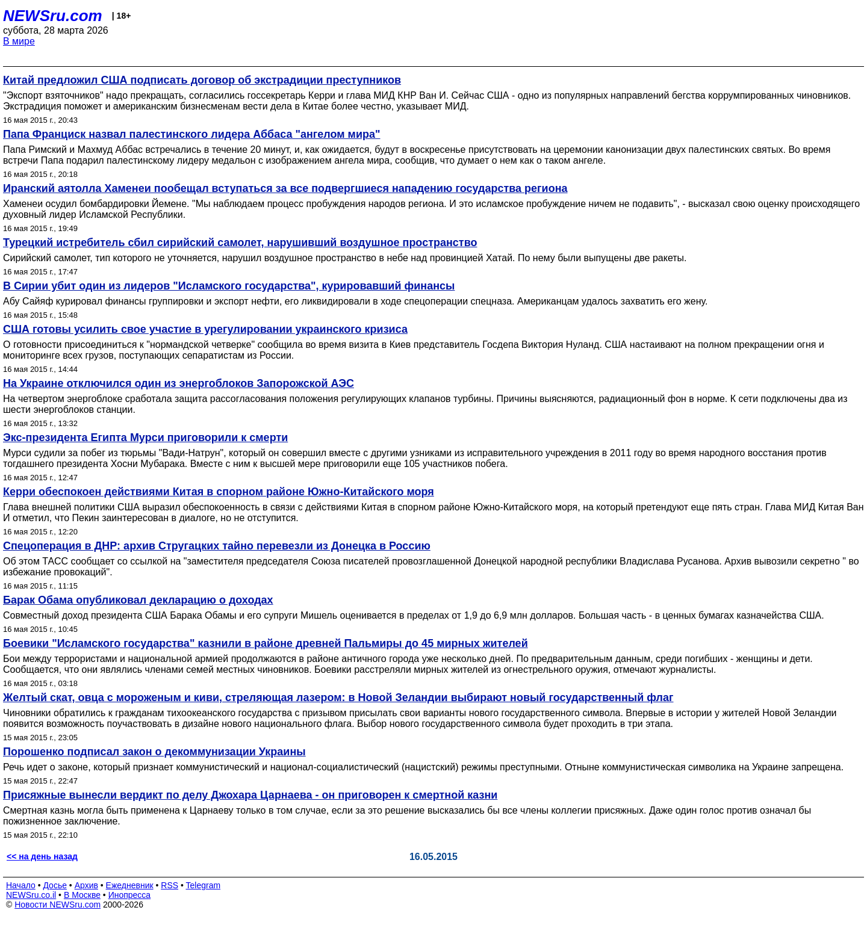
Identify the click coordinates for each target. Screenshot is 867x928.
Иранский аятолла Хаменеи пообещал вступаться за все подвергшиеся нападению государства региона (285, 188)
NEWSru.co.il (31, 895)
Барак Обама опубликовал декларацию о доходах (138, 600)
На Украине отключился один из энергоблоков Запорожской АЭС (178, 383)
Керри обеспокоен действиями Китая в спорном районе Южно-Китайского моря (218, 492)
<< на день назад (42, 856)
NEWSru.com (52, 16)
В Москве (82, 895)
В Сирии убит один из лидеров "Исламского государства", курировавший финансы (229, 286)
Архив (86, 885)
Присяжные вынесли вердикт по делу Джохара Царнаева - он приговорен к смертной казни (250, 795)
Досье (55, 885)
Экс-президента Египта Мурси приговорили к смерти (145, 438)
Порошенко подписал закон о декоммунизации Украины (154, 752)
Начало (21, 885)
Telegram (203, 885)
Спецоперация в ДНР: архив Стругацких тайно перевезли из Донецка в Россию (216, 546)
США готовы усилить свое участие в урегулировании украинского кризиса (205, 329)
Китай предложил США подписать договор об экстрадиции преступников (202, 80)
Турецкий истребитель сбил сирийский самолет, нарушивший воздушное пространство (240, 243)
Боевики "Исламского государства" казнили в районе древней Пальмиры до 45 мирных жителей (265, 643)
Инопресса (129, 895)
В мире (19, 41)
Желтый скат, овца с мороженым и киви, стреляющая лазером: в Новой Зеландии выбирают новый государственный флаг (338, 697)
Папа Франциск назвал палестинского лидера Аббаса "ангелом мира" (192, 134)
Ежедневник (130, 885)
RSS (169, 885)
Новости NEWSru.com (57, 904)
